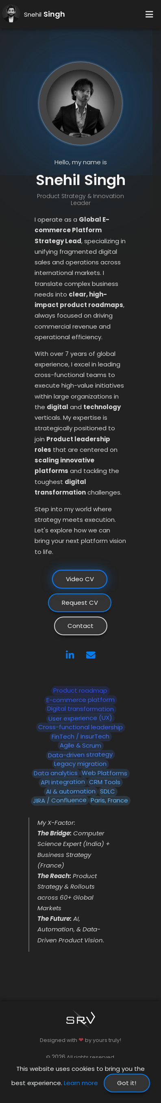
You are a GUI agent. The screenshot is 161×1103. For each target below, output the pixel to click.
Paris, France (109, 800)
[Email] (91, 656)
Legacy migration (80, 763)
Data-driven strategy (80, 755)
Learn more (81, 1083)
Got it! (126, 1083)
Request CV (80, 602)
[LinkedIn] (70, 656)
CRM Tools (104, 782)
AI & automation (71, 791)
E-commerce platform (80, 699)
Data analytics (56, 773)
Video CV (80, 579)
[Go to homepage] (11, 17)
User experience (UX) (80, 718)
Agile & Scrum (80, 745)
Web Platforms (104, 772)
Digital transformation (80, 709)
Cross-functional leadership (80, 727)
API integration (63, 782)
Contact (80, 625)
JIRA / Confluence (60, 800)
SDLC (107, 791)
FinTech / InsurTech (80, 736)
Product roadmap (80, 690)
